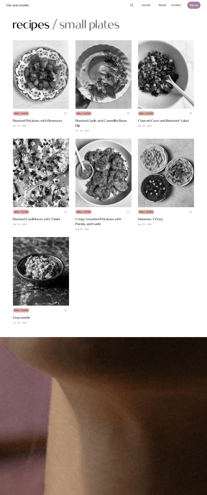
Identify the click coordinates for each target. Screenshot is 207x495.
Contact (176, 5)
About (162, 5)
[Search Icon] (132, 5)
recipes (31, 24)
